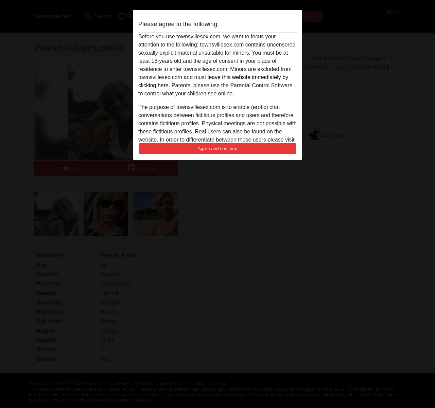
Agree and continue (217, 148)
